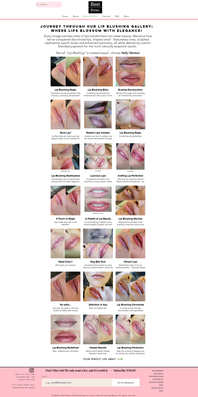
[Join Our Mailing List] (125, 383)
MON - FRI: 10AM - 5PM (25, 374)
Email (44, 377)
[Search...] (48, 4)
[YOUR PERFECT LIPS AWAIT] (99, 359)
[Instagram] (32, 370)
